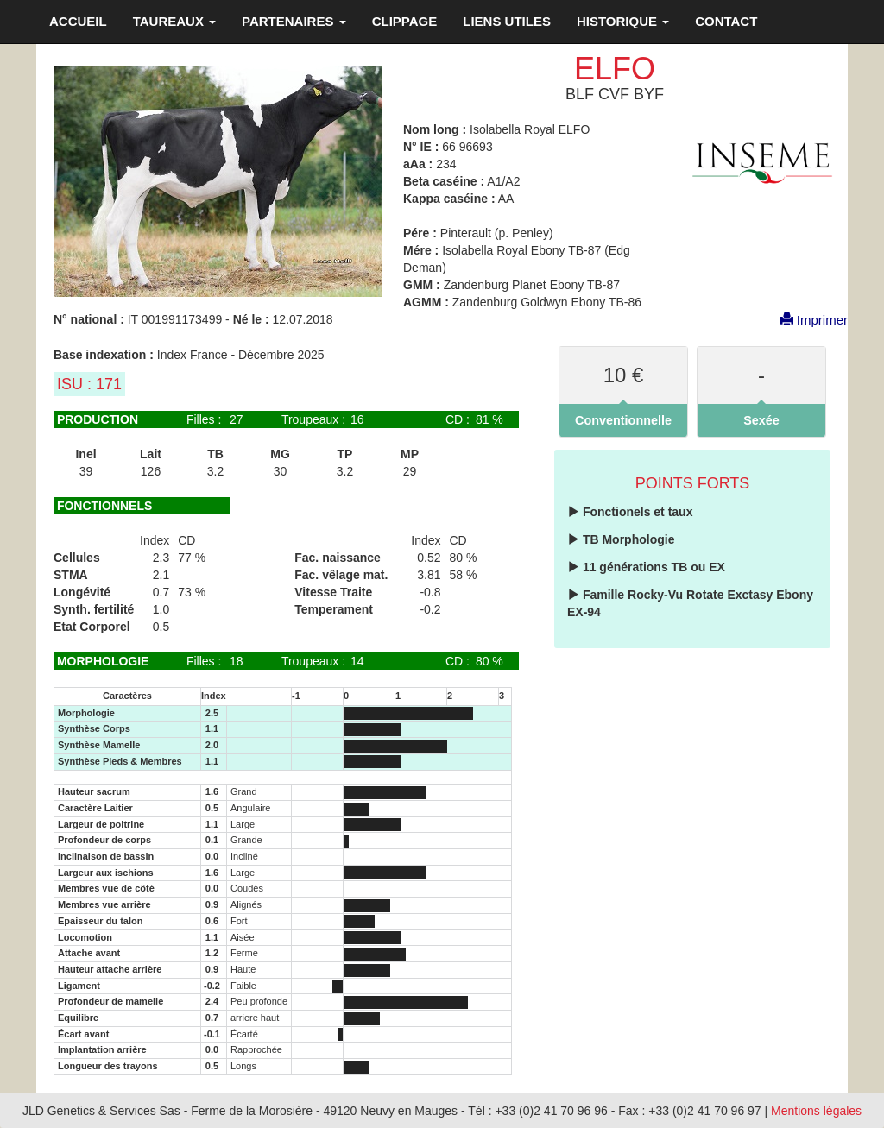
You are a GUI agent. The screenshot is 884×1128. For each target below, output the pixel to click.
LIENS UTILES (507, 21)
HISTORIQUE (623, 21)
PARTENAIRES (294, 21)
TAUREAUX (174, 21)
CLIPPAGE (405, 21)
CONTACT (726, 21)
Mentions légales (816, 1111)
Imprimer (805, 319)
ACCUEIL (78, 21)
